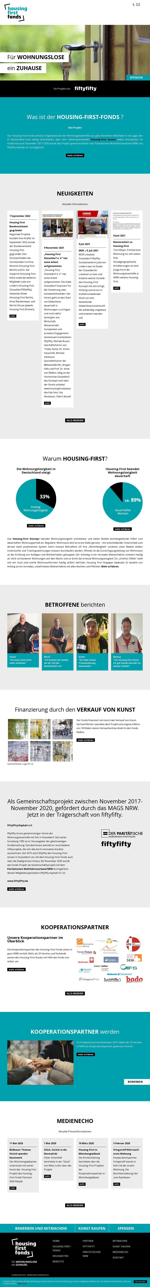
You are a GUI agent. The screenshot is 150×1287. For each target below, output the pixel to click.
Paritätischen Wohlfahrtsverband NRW (30, 872)
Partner (88, 1244)
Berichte (58, 1265)
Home (56, 1244)
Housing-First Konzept (26, 542)
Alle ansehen (75, 424)
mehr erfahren (75, 159)
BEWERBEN (135, 1085)
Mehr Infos (22, 1283)
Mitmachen (120, 1244)
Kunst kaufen (91, 1232)
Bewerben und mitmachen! (41, 1232)
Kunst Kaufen (121, 1250)
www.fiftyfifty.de (17, 884)
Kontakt (118, 1261)
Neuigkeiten (60, 1260)
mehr (12, 319)
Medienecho (120, 1256)
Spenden (136, 81)
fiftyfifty (89, 1250)
